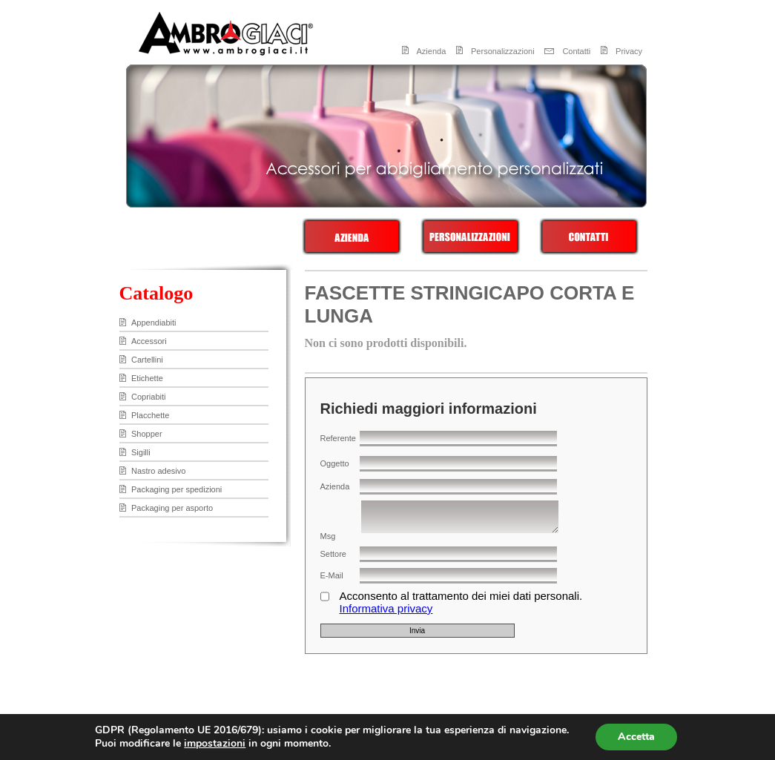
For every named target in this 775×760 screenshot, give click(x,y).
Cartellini (147, 359)
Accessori (149, 341)
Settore (333, 553)
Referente (338, 438)
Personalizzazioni (503, 51)
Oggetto (334, 463)
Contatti (576, 51)
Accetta (636, 737)
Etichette (147, 378)
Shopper (146, 433)
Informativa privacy (386, 608)
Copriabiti (148, 396)
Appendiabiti (154, 322)
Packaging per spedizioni (176, 489)
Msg (328, 536)
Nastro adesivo (158, 470)
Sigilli (141, 452)
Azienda (431, 51)
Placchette (150, 415)
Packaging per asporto (172, 507)
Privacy (629, 51)
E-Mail (331, 575)
